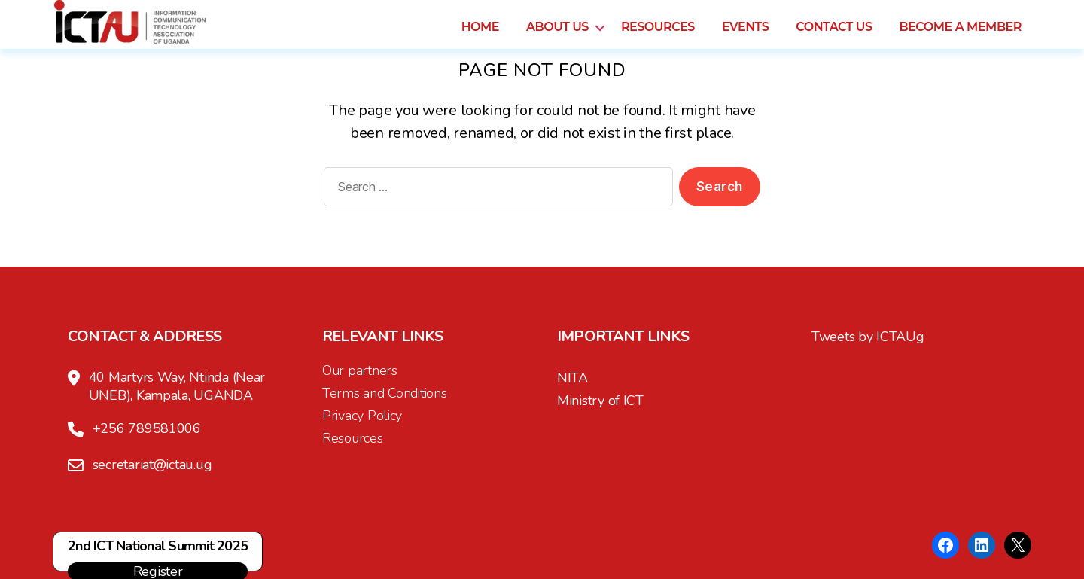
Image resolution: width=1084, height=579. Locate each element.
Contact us (834, 35)
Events (745, 35)
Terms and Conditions (384, 393)
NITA (572, 378)
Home (480, 35)
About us (557, 35)
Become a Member (960, 35)
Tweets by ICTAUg (867, 337)
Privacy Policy (362, 416)
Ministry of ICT (600, 401)
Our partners (359, 370)
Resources (658, 35)
